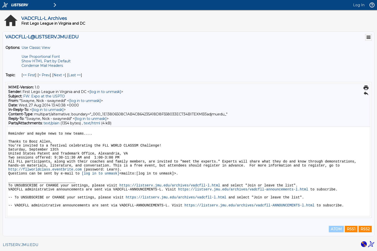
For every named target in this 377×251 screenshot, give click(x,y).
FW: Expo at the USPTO (44, 96)
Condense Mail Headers (42, 65)
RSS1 (351, 229)
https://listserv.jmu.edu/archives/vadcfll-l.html (169, 185)
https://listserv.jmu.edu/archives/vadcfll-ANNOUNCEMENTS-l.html (250, 205)
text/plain (51, 123)
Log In (359, 5)
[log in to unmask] (105, 91)
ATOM (336, 229)
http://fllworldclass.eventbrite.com (45, 169)
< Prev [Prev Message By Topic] (44, 75)
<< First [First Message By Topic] (29, 75)
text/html (92, 123)
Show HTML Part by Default (46, 61)
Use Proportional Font (40, 56)
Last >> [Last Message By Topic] (74, 75)
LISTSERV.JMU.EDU (20, 245)
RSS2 (365, 229)
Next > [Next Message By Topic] (59, 75)
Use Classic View (35, 47)
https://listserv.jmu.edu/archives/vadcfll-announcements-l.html (243, 189)
